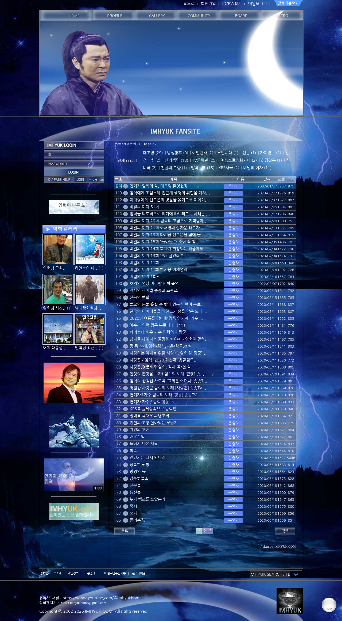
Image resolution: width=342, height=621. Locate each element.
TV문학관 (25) (204, 160)
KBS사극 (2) (228, 168)
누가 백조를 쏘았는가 (147, 499)
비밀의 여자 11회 (144, 263)
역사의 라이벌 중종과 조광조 (154, 290)
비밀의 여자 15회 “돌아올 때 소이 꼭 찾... (165, 242)
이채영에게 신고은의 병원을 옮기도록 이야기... (169, 200)
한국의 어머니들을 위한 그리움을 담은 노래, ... (169, 311)
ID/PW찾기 (232, 4)
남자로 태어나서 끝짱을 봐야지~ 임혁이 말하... (169, 339)
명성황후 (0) (177, 153)
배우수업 (137, 437)
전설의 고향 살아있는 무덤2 (153, 423)
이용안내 (89, 573)
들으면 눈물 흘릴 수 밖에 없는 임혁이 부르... (167, 304)
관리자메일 (138, 573)
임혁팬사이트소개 (50, 573)
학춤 (133, 451)
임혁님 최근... (87, 348)
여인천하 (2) (202, 153)
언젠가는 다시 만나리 (147, 458)
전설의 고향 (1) (174, 168)
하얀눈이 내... (87, 268)
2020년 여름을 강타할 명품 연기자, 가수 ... (166, 318)
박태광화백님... (88, 308)
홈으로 (189, 4)
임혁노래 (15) (202, 168)
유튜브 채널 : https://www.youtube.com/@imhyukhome (90, 598)
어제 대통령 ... (55, 348)
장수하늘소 (139, 478)
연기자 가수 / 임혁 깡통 (149, 402)
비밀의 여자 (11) (257, 168)
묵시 (133, 506)
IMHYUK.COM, (99, 611)
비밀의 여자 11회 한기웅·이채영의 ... (161, 270)
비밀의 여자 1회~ (144, 276)
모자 (133, 513)
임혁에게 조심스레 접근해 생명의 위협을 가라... (170, 193)
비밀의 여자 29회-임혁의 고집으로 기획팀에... (169, 221)
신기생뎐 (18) (176, 160)
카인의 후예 (139, 430)
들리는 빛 (138, 520)
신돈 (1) (249, 153)
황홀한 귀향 (139, 464)
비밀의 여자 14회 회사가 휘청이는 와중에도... (168, 249)
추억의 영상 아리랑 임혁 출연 (154, 283)
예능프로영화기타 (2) (239, 160)
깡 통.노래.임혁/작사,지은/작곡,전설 (161, 346)
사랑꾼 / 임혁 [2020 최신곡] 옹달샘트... (164, 360)
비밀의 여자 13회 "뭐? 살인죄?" (157, 256)
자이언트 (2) (270, 153)
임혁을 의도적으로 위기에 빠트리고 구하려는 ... (170, 214)
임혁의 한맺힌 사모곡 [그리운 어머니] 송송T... (168, 381)
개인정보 (73, 573)
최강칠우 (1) (271, 160)
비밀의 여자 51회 (144, 207)
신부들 (135, 485)
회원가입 (208, 4)
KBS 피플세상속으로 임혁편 (153, 409)
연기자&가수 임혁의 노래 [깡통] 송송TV (163, 395)
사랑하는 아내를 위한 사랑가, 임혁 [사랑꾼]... (168, 353)
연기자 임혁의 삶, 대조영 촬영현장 (159, 186)
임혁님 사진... (55, 308)
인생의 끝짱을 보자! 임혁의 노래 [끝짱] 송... (167, 374)
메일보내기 (257, 4)
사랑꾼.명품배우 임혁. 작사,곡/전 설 (160, 367)
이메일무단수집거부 (114, 573)
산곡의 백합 (139, 297)
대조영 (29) (153, 153)
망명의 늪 (138, 471)
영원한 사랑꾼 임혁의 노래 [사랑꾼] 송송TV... (168, 388)
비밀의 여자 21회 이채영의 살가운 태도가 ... (167, 228)
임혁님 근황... (55, 268)
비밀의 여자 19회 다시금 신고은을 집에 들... (167, 235)
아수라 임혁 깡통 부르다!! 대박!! (157, 325)
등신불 (135, 492)
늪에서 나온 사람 (144, 444)
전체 (121, 161)
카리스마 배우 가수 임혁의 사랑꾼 (158, 332)
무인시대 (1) (227, 153)
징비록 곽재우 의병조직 (149, 416)
